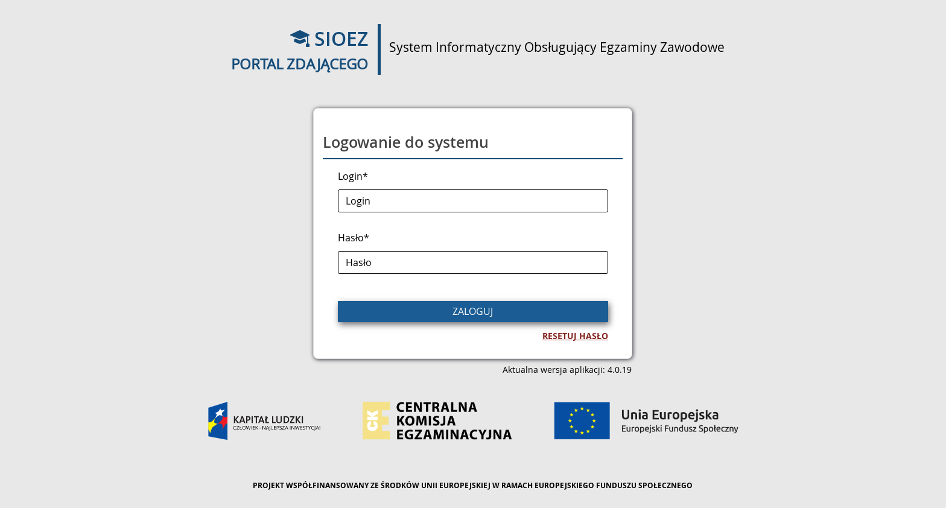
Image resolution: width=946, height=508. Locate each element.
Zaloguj (472, 311)
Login (353, 176)
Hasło (353, 237)
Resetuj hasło (575, 336)
